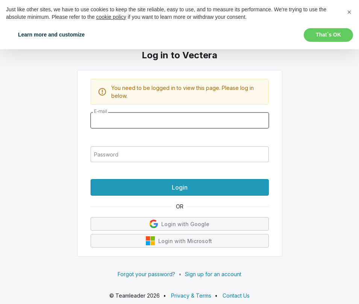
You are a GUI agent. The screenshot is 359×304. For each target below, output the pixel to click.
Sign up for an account (213, 274)
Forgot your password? (146, 274)
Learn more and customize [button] (51, 35)
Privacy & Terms (191, 295)
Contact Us (236, 295)
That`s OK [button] (328, 35)
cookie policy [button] (111, 17)
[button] (349, 12)
